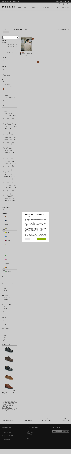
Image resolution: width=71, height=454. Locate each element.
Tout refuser (27, 239)
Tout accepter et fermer (42, 239)
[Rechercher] (17, 37)
